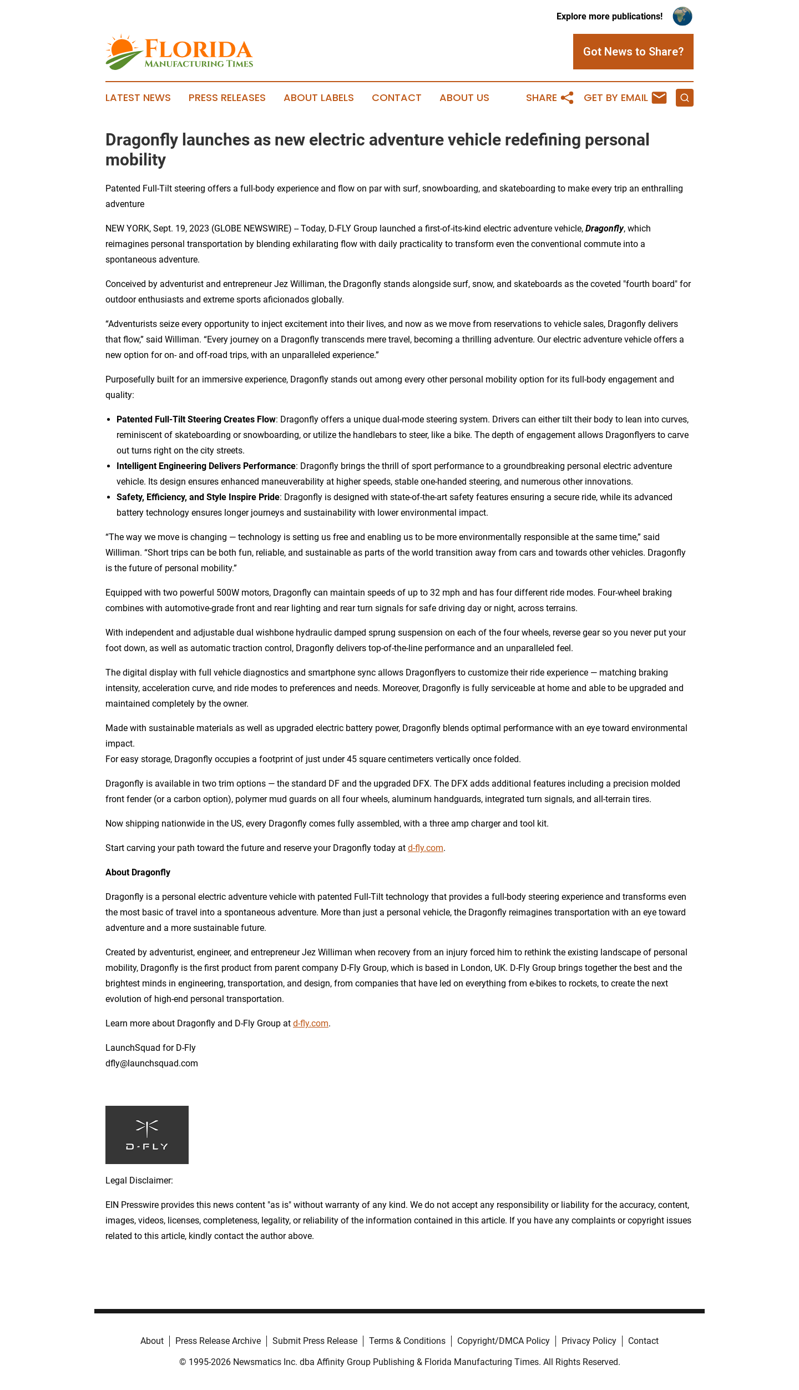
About (152, 1341)
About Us (464, 98)
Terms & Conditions (407, 1341)
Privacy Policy (589, 1341)
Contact (397, 98)
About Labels (319, 98)
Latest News (138, 98)
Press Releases (227, 98)
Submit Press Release (314, 1341)
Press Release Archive (218, 1341)
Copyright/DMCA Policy (503, 1341)
